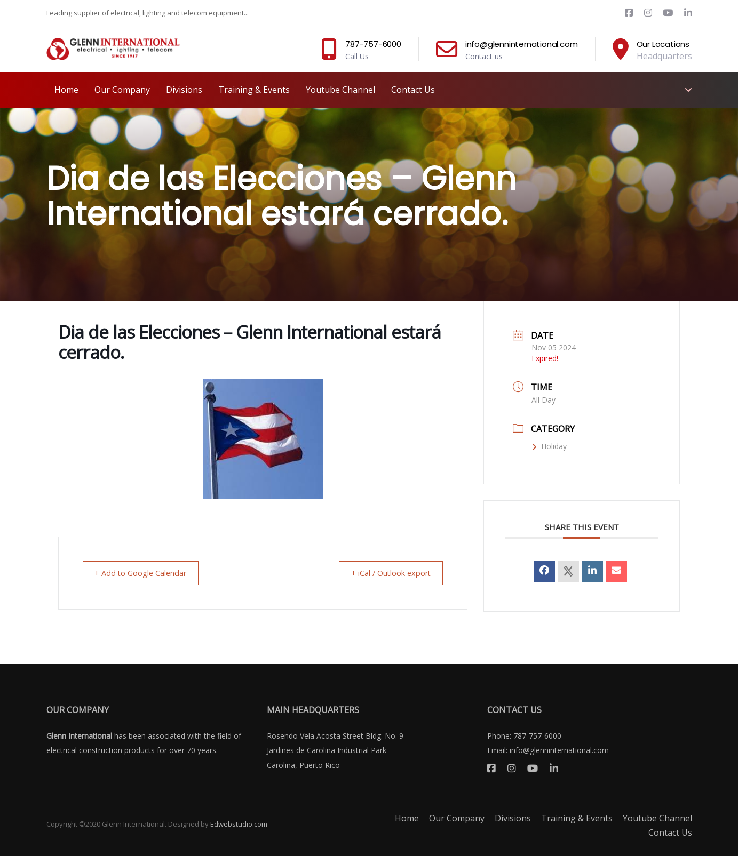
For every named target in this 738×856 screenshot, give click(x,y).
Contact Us (670, 832)
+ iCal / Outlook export (386, 572)
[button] (686, 89)
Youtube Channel (657, 818)
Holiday (549, 446)
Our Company (457, 818)
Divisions (513, 818)
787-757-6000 (537, 736)
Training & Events (577, 818)
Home (407, 818)
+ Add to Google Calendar (145, 572)
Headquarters (664, 56)
